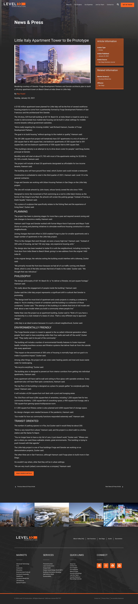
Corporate (19, 568)
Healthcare (19, 577)
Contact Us (110, 4)
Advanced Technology (22, 564)
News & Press (28, 22)
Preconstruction (48, 564)
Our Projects (78, 4)
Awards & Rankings (76, 574)
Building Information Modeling (52, 573)
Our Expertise (89, 4)
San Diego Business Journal (106, 62)
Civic (17, 566)
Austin (108, 539)
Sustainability (47, 577)
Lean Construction (48, 566)
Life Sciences (20, 581)
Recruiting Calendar (76, 580)
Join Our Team (99, 4)
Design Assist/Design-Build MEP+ (53, 571)
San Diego (101, 85)
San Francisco (88, 539)
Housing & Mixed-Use (104, 79)
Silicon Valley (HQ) (75, 539)
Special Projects (21, 583)
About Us (68, 4)
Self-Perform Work (48, 575)
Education (19, 571)
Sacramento (118, 539)
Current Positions (75, 578)
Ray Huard (21, 94)
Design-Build (47, 568)
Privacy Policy (104, 599)
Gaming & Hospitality (22, 575)
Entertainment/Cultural (23, 573)
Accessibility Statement (117, 599)
